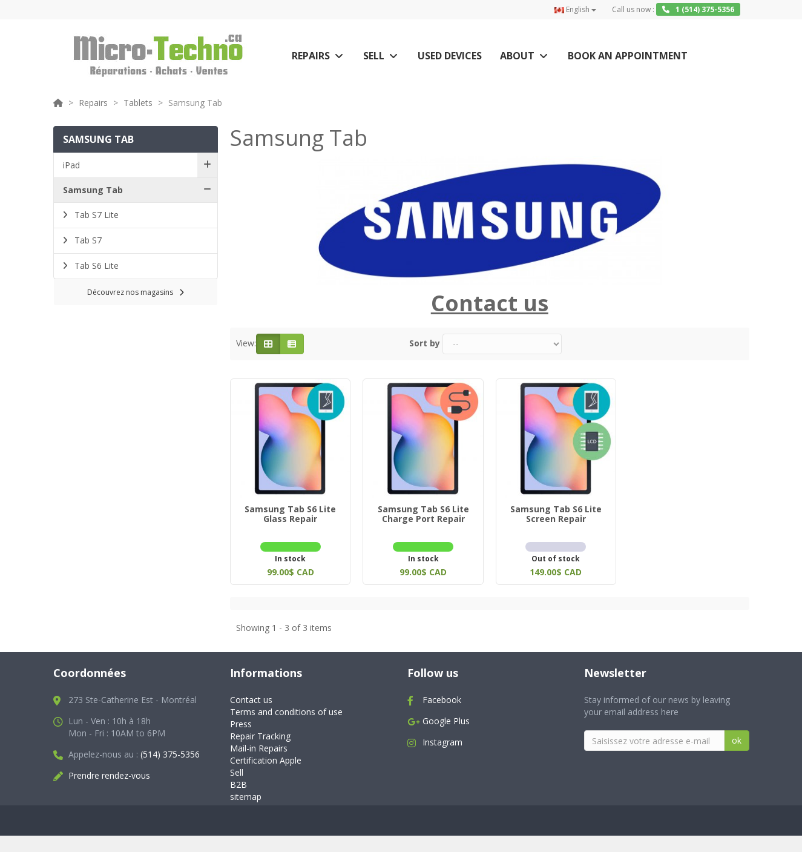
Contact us (251, 697)
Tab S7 (87, 240)
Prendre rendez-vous (109, 773)
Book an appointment (628, 55)
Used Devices (450, 55)
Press (241, 721)
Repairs (311, 55)
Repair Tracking (260, 733)
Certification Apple (265, 758)
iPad (71, 165)
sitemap (245, 794)
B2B (238, 782)
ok (736, 738)
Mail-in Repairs (259, 745)
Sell (373, 55)
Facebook (441, 697)
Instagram (442, 739)
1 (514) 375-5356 (698, 9)
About (517, 55)
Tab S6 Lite (95, 265)
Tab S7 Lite (95, 214)
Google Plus (446, 718)
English (575, 9)
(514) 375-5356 (170, 752)
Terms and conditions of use (286, 709)
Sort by (424, 343)
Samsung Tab (93, 190)
